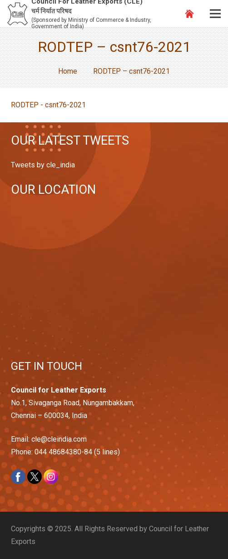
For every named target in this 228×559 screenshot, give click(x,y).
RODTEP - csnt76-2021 (48, 105)
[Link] (17, 13)
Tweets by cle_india (43, 165)
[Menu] (215, 13)
